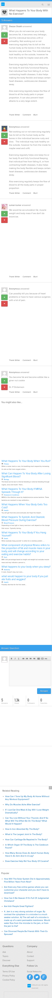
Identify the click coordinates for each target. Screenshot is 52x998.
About (29, 952)
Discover (6, 960)
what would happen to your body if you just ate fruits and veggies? (25, 578)
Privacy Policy (8, 975)
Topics (5, 956)
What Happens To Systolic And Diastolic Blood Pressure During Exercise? (23, 519)
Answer (44, 691)
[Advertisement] (26, 245)
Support (30, 960)
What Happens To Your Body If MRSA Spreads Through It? (22, 490)
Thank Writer (14, 115)
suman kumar (15, 205)
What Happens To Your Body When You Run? (26, 461)
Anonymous (14, 127)
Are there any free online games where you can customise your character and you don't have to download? (26, 890)
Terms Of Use (8, 971)
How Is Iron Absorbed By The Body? (22, 829)
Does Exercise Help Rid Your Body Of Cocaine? (27, 861)
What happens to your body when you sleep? (26, 566)
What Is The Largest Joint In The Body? (23, 834)
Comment (27, 115)
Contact (30, 956)
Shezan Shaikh (15, 26)
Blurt (35, 115)
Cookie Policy (8, 980)
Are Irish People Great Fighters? (19, 906)
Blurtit (3, 4)
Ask (4, 952)
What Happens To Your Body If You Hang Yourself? (24, 534)
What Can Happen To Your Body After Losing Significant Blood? (26, 475)
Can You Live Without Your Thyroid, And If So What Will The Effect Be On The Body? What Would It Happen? (26, 821)
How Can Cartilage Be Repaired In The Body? (26, 839)
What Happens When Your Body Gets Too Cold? (24, 506)
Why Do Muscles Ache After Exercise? (22, 804)
